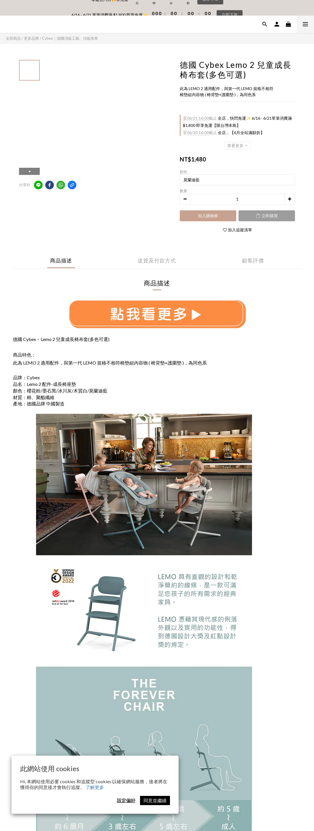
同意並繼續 (155, 800)
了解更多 (95, 787)
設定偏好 (126, 800)
